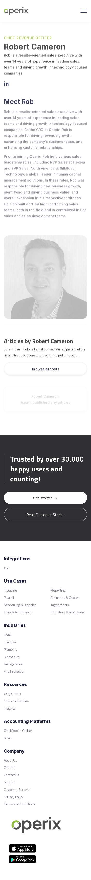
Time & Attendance (18, 612)
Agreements (60, 604)
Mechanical (12, 656)
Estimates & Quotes (65, 597)
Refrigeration (13, 664)
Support (10, 782)
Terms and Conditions (19, 804)
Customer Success (17, 789)
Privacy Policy (14, 796)
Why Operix (12, 693)
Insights (9, 708)
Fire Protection (14, 671)
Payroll (9, 597)
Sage (7, 737)
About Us (10, 760)
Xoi (6, 567)
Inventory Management (68, 612)
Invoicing (10, 590)
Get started (45, 498)
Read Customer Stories (45, 514)
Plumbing (10, 649)
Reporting (58, 590)
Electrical (10, 642)
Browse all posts (45, 370)
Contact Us (11, 774)
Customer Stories (16, 700)
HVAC (8, 634)
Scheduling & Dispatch (20, 604)
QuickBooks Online (18, 730)
